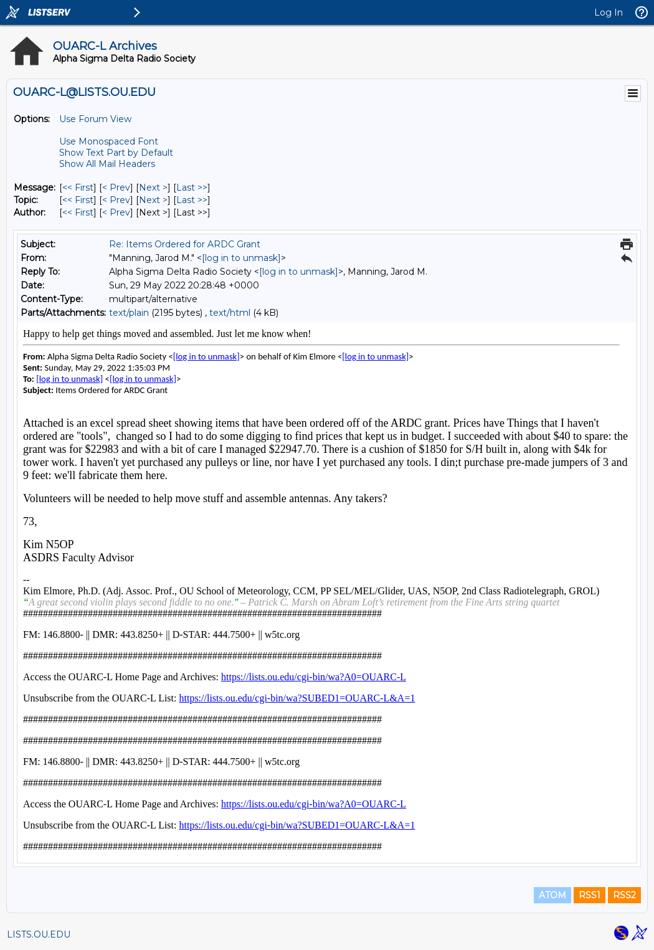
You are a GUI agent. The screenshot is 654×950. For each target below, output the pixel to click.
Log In (608, 12)
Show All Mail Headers (107, 163)
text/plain (129, 312)
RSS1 (589, 895)
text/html (229, 312)
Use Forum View (95, 119)
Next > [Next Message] (153, 187)
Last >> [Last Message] (191, 187)
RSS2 (624, 895)
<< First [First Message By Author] (77, 212)
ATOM (552, 895)
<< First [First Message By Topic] (77, 200)
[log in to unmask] (241, 258)
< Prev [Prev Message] (116, 187)
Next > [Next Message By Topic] (153, 200)
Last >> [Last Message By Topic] (191, 200)
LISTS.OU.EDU (38, 934)
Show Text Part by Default (116, 152)
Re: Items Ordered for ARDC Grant (184, 244)
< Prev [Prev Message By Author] (116, 212)
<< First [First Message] (77, 187)
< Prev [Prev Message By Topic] (116, 200)
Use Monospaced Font (108, 141)
